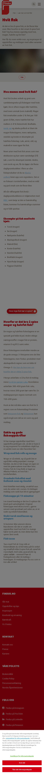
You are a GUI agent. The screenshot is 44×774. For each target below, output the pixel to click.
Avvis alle (22, 763)
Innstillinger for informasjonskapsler (22, 756)
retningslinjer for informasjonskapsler (18, 738)
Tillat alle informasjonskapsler (22, 769)
